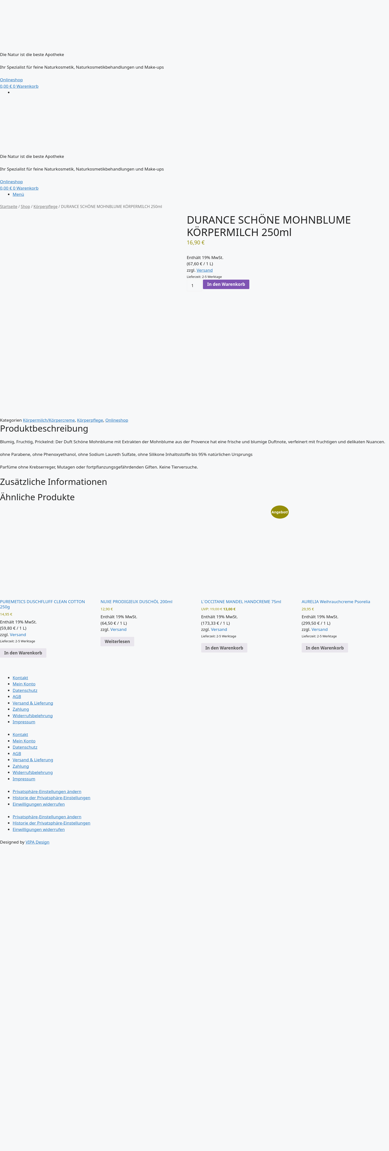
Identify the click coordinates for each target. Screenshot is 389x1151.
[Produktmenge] (194, 286)
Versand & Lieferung (33, 703)
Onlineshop (116, 420)
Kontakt (20, 677)
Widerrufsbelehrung (33, 715)
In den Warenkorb (226, 284)
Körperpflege (45, 206)
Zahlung (21, 709)
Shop (25, 206)
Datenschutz (25, 690)
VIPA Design (37, 842)
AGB (17, 696)
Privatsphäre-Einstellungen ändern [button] (47, 791)
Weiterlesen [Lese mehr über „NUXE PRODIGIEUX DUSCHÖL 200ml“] (117, 641)
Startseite (8, 206)
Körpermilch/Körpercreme (49, 420)
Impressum (24, 722)
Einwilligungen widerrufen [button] (39, 804)
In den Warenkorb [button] (23, 653)
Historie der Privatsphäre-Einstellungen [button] (51, 797)
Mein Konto (24, 684)
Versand (204, 270)
